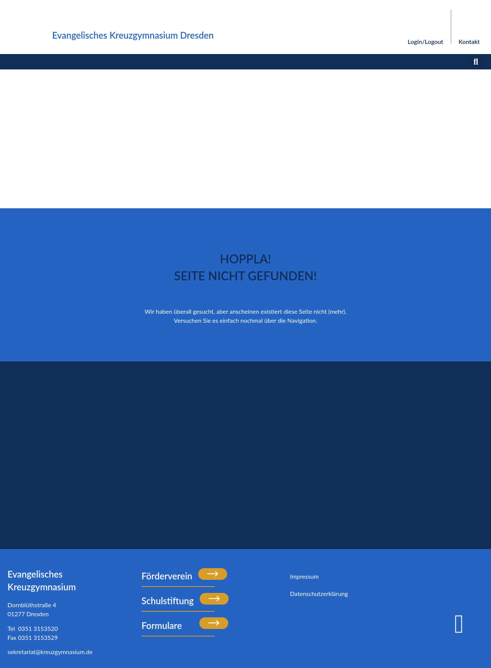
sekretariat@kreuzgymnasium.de (50, 651)
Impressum (304, 576)
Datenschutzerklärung (319, 593)
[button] (475, 61)
